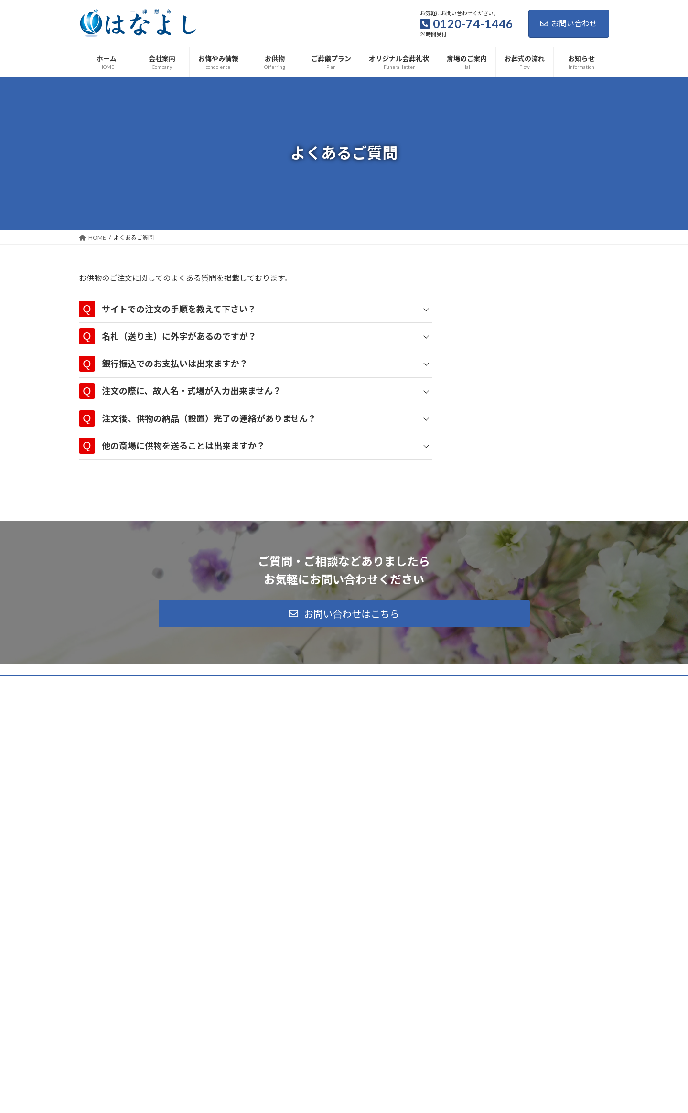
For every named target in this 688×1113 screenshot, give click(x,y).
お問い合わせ (568, 23)
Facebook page (526, 1011)
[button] (344, 874)
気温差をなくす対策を (289, 1078)
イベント (327, 1003)
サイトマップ (181, 944)
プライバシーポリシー (116, 944)
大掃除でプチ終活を (286, 1013)
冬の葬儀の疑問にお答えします (300, 1045)
